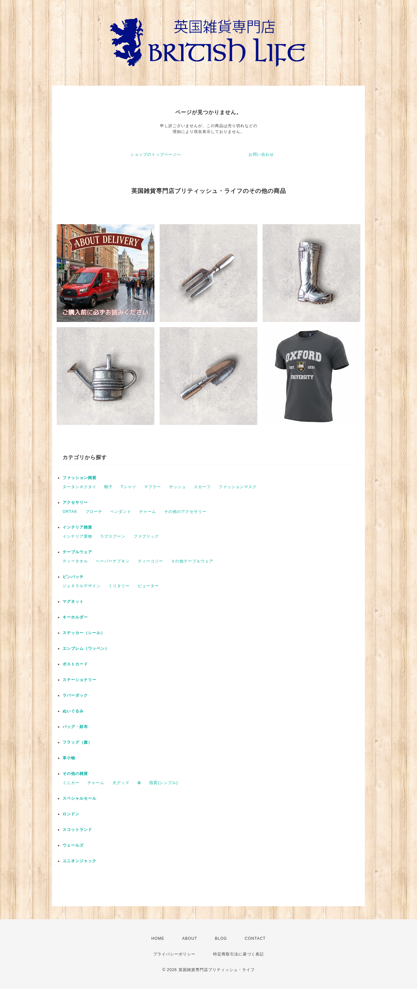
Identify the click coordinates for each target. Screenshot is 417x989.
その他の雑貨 (75, 773)
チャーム (147, 511)
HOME (158, 938)
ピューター (148, 586)
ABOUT (189, 938)
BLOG (221, 938)
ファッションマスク (238, 487)
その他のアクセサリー (185, 511)
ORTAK (70, 511)
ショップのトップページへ (155, 154)
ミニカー (71, 782)
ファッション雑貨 (79, 477)
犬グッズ (120, 782)
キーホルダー (75, 617)
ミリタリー (119, 586)
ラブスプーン (112, 536)
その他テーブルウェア (192, 561)
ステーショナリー (79, 679)
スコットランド (77, 829)
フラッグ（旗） (77, 742)
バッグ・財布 (75, 726)
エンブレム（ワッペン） (86, 648)
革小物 (69, 758)
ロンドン (71, 814)
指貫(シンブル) (163, 782)
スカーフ (202, 487)
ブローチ (93, 511)
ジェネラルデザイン (82, 586)
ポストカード (75, 664)
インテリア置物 (77, 536)
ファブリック (146, 536)
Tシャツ (128, 487)
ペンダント (120, 511)
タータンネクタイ (79, 487)
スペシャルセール (79, 798)
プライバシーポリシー (174, 954)
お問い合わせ (261, 154)
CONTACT (255, 938)
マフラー (152, 487)
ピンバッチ (73, 576)
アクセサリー (75, 502)
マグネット (73, 601)
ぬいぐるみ (73, 711)
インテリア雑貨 (77, 527)
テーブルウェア (77, 552)
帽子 (108, 487)
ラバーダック (75, 695)
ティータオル (75, 561)
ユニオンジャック (79, 861)
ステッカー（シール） (84, 633)
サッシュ (177, 487)
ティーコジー (150, 561)
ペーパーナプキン (113, 561)
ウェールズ (73, 845)
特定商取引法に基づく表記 (238, 954)
